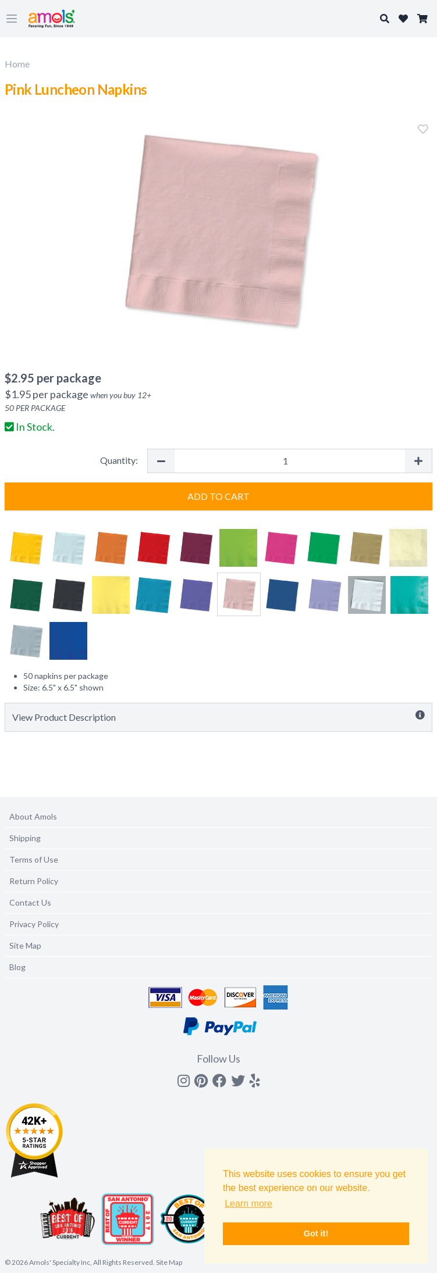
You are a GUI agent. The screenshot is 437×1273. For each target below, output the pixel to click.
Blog (17, 967)
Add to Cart (218, 496)
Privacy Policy (34, 924)
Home (17, 63)
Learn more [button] (248, 1203)
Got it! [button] (316, 1233)
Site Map (25, 945)
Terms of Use (33, 859)
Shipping (25, 838)
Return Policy (33, 881)
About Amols (33, 816)
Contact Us (30, 902)
